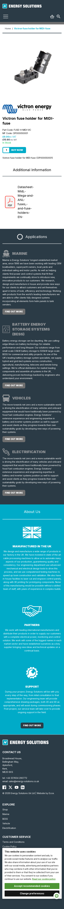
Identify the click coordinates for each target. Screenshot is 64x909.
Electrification (9, 828)
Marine (5, 814)
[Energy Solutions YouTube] (16, 787)
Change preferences (32, 893)
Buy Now (17, 150)
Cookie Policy (9, 846)
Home (8, 28)
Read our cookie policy (43, 879)
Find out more (14, 311)
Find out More (32, 725)
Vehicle (6, 823)
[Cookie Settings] (56, 896)
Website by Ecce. (45, 793)
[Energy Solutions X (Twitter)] (10, 787)
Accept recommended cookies (32, 886)
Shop (5, 809)
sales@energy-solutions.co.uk (24, 781)
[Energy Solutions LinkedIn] (22, 787)
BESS (5, 819)
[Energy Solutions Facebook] (4, 787)
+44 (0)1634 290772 (16, 778)
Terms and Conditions (13, 842)
